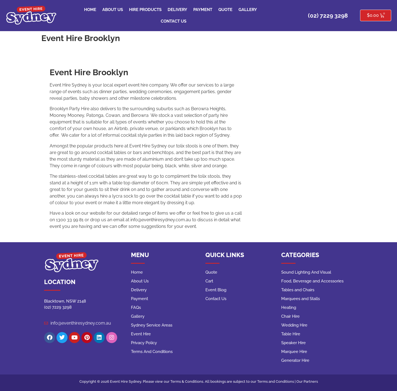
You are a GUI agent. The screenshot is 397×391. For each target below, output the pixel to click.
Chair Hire (290, 316)
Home (90, 9)
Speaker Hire (293, 342)
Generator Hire (295, 360)
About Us (112, 9)
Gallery (247, 9)
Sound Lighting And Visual (306, 272)
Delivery (177, 9)
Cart (209, 281)
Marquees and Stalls (300, 298)
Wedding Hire (294, 325)
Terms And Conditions (152, 351)
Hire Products (145, 9)
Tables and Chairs (297, 289)
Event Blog (215, 289)
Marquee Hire (294, 351)
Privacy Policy (144, 342)
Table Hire (290, 333)
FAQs (136, 307)
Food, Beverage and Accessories (312, 281)
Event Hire (141, 333)
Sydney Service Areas (151, 325)
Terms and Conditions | (276, 381)
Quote (225, 9)
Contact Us (173, 21)
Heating (288, 307)
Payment (202, 9)
